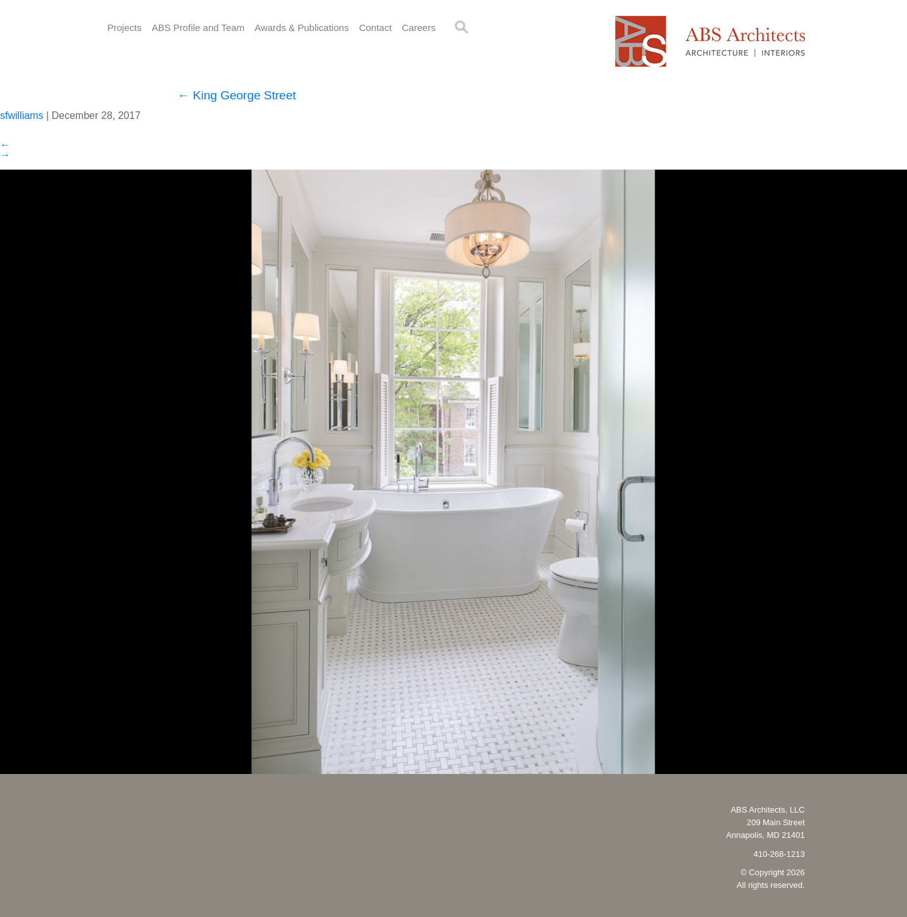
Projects (125, 27)
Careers (418, 27)
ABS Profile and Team (198, 27)
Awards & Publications (301, 27)
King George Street (237, 95)
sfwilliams (21, 115)
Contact (375, 27)
